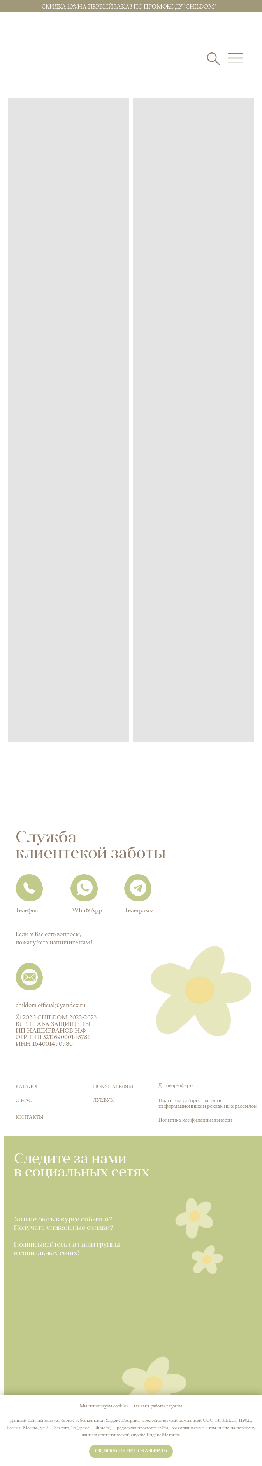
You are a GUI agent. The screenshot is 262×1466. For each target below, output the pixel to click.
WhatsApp (87, 910)
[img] (49, 64)
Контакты (29, 1117)
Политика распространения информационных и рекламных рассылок (207, 1103)
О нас (24, 1100)
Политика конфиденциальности (195, 1120)
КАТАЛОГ (27, 1087)
